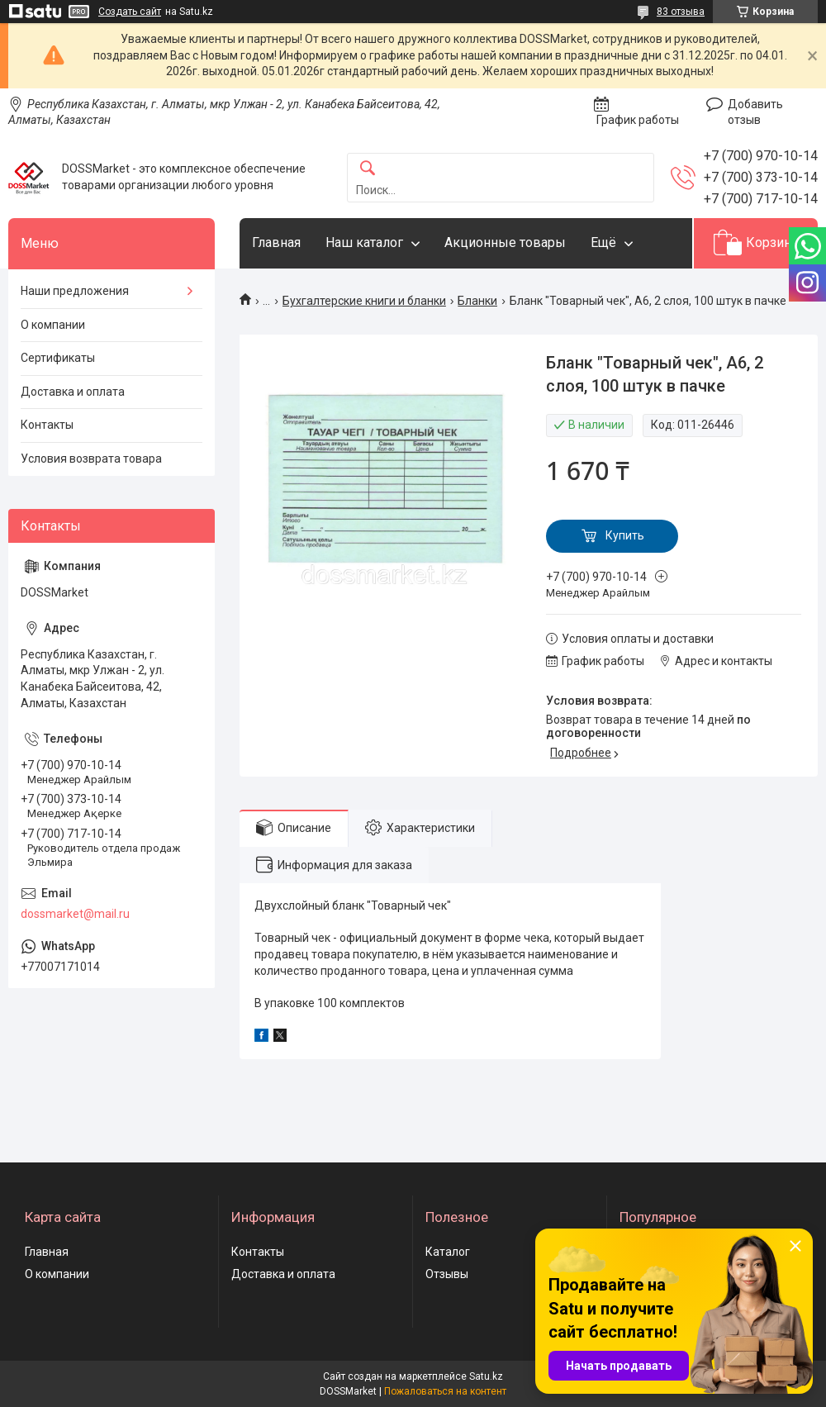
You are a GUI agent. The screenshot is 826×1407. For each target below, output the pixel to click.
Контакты (47, 424)
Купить (624, 535)
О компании (53, 324)
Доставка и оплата (73, 391)
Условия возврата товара (91, 458)
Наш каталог (364, 242)
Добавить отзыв (755, 112)
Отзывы (446, 1274)
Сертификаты (58, 357)
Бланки (477, 300)
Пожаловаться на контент (445, 1391)
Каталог (447, 1251)
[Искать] (367, 169)
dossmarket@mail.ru (75, 913)
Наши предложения (75, 290)
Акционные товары (505, 242)
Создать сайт (129, 11)
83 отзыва (681, 11)
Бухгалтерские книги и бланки (364, 300)
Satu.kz (486, 1376)
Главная (276, 242)
